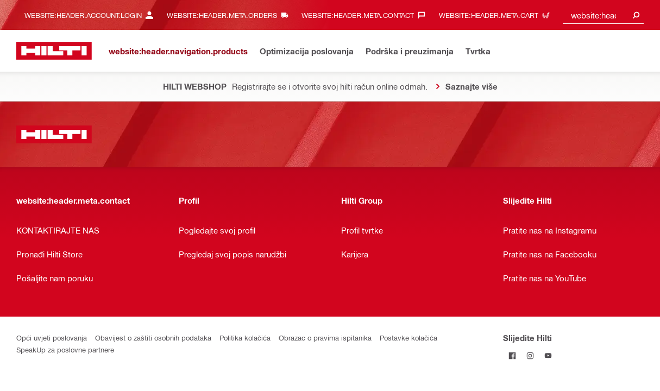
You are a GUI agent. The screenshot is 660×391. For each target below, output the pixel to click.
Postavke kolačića (408, 337)
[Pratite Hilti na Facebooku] (512, 355)
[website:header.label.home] (54, 51)
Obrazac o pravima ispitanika (325, 337)
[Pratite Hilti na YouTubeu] (548, 355)
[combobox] (603, 15)
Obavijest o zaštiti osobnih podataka (153, 337)
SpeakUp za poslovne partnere (65, 349)
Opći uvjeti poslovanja (51, 337)
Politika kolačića (245, 337)
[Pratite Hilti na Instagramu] (530, 355)
